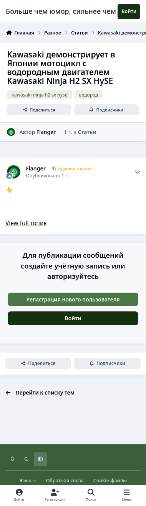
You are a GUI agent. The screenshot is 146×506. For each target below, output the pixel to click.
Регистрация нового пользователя (72, 299)
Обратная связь (65, 480)
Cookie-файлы (110, 480)
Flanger (46, 132)
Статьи (87, 132)
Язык (27, 480)
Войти (73, 318)
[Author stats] (137, 172)
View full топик (26, 223)
